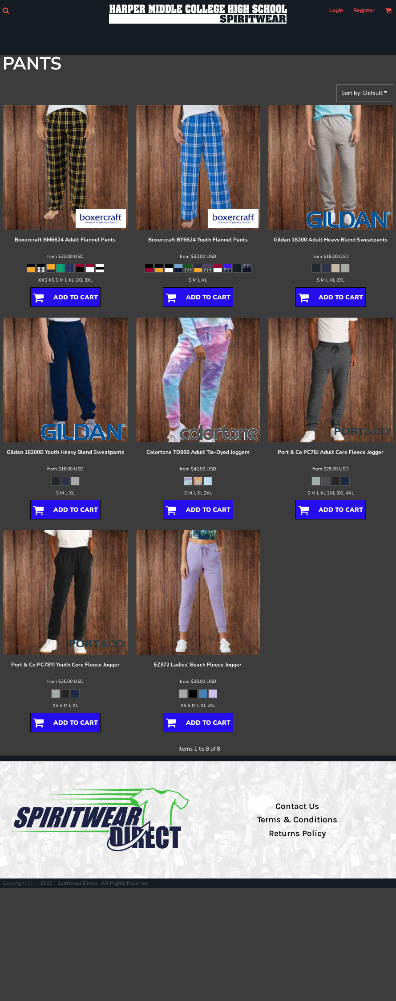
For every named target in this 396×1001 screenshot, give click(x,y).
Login (336, 10)
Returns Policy (297, 833)
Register (364, 10)
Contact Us (297, 806)
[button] (5, 10)
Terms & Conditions (297, 820)
